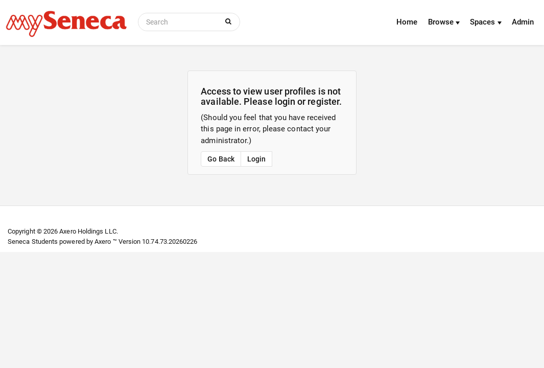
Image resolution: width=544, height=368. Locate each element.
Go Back (220, 159)
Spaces (486, 22)
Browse (444, 22)
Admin (523, 22)
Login (256, 159)
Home (406, 22)
